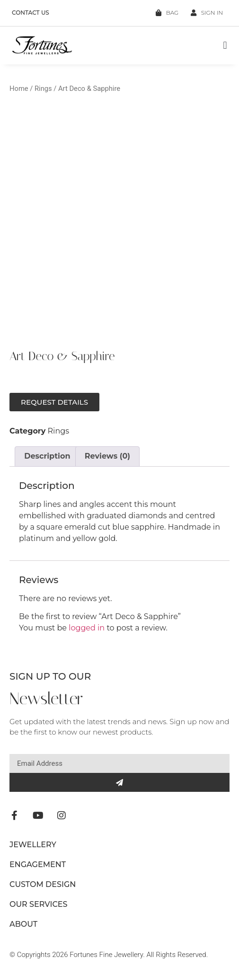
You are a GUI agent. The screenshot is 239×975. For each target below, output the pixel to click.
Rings (43, 88)
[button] (225, 45)
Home (18, 88)
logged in (87, 627)
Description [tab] (47, 456)
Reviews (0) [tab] (107, 456)
